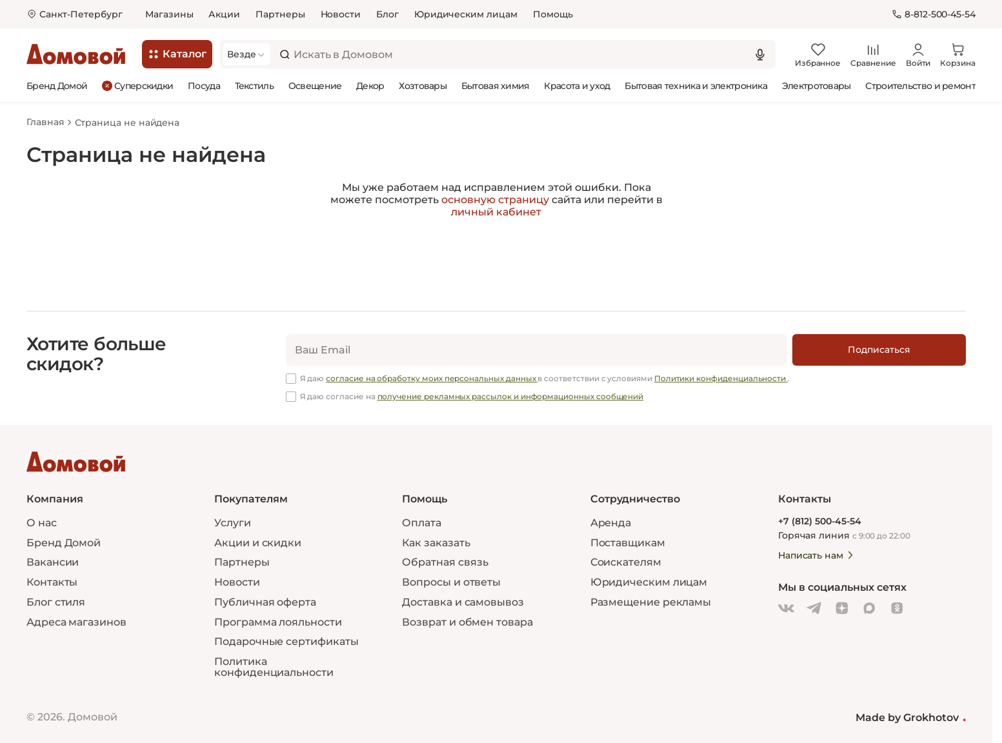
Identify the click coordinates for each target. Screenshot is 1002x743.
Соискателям (625, 562)
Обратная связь (445, 562)
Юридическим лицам (465, 14)
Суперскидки (137, 85)
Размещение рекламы (651, 602)
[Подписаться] (879, 350)
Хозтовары (422, 85)
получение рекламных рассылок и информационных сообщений (510, 396)
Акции (224, 14)
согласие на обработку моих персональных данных (431, 378)
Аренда (611, 523)
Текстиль (254, 85)
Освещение (315, 85)
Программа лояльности (277, 622)
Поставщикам (627, 542)
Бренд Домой (56, 85)
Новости (341, 14)
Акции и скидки (257, 542)
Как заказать (436, 542)
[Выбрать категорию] (246, 54)
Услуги (232, 523)
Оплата (421, 523)
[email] (536, 350)
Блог (387, 14)
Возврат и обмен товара (467, 622)
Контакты (51, 582)
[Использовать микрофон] (760, 54)
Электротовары (816, 85)
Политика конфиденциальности (274, 667)
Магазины (169, 14)
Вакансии (52, 562)
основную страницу (495, 199)
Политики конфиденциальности (721, 378)
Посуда (204, 85)
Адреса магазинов (76, 622)
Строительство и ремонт (920, 85)
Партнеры (280, 14)
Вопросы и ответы (451, 582)
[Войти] (918, 54)
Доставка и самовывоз (462, 602)
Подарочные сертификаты (286, 641)
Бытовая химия (495, 85)
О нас (41, 523)
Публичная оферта (265, 602)
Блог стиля (55, 602)
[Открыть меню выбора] (74, 14)
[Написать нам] (864, 555)
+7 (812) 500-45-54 (819, 521)
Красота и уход (577, 85)
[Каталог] (177, 54)
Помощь (553, 14)
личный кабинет (496, 212)
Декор (370, 85)
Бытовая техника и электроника (696, 85)
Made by (911, 717)
